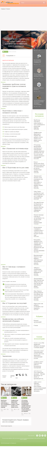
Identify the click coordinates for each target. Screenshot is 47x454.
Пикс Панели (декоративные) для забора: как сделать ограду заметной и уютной (38, 295)
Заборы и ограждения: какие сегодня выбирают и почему (38, 271)
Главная (3, 9)
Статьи (7, 9)
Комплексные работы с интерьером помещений (38, 365)
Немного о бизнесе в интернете (39, 88)
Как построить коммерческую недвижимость (37, 61)
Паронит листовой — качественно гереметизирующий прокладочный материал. (40, 387)
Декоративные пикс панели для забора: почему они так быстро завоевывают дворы (39, 282)
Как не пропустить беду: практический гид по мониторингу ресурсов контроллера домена (39, 166)
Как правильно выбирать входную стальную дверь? (39, 345)
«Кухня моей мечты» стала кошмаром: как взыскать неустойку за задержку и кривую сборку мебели (38, 181)
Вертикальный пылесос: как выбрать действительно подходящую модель (38, 259)
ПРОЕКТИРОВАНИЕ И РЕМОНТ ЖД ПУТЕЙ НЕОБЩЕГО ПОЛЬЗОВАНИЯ (39, 102)
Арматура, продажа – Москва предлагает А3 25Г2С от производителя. (39, 375)
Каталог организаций (37, 321)
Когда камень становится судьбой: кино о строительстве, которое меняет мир (38, 231)
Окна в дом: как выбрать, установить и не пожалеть (38, 306)
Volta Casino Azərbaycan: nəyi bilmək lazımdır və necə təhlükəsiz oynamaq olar (39, 195)
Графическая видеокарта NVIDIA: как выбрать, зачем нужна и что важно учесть (38, 136)
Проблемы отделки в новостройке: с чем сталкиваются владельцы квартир (39, 124)
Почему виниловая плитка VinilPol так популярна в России (38, 75)
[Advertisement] (23, 20)
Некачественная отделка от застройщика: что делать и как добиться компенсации (39, 218)
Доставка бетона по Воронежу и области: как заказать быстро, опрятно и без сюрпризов (39, 206)
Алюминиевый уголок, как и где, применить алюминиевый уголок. (39, 355)
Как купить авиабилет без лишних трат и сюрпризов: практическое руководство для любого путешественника (39, 245)
